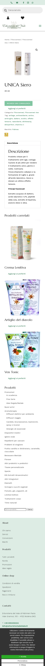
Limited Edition (11, 495)
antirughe (9, 118)
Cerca (30, 509)
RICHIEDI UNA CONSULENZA (18, 103)
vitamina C (19, 125)
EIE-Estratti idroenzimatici (16, 475)
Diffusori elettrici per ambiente (20, 414)
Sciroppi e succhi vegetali (16, 487)
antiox (31, 115)
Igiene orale (10, 437)
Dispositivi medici (12, 433)
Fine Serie (10, 399)
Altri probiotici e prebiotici (16, 463)
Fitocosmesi (16, 40)
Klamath (8, 483)
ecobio (24, 118)
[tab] (22, 143)
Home (7, 40)
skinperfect (9, 125)
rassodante (16, 121)
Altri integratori (11, 479)
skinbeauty (26, 121)
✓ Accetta (22, 657)
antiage (12, 115)
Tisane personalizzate (14, 467)
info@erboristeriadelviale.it (15, 626)
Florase (8, 459)
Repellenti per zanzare (14, 441)
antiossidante (21, 115)
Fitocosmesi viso (32, 112)
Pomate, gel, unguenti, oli (16, 491)
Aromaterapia (11, 411)
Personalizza (22, 661)
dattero (17, 118)
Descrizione (12, 143)
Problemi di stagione (14, 445)
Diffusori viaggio (13, 418)
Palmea (15, 129)
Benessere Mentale (13, 455)
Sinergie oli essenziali (15, 429)
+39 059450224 (11, 623)
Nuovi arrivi (9, 407)
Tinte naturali (11, 503)
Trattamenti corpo (13, 499)
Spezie (7, 471)
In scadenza (11, 395)
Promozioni (9, 392)
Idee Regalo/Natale (14, 403)
